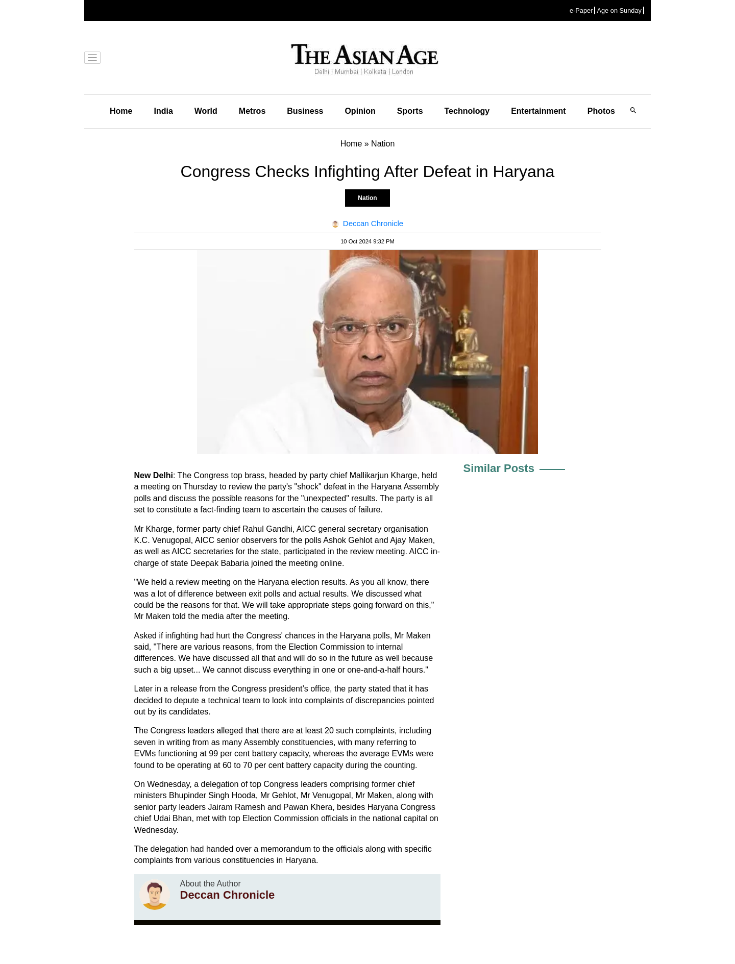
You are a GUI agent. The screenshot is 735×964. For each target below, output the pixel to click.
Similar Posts (498, 468)
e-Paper (581, 10)
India (163, 111)
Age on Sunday (619, 10)
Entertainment (538, 111)
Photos (601, 111)
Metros (252, 111)
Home (121, 111)
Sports (410, 111)
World (205, 111)
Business (305, 111)
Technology (467, 111)
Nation (367, 198)
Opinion (360, 111)
